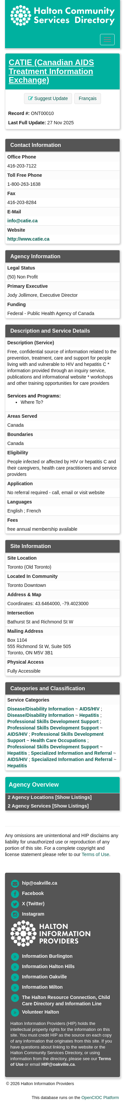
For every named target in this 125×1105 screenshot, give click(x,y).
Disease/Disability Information (40, 709)
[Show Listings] (73, 797)
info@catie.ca (22, 220)
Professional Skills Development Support (53, 721)
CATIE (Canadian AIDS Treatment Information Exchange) (51, 71)
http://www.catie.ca (28, 239)
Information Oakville (44, 976)
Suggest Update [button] (48, 98)
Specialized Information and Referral (71, 753)
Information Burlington (47, 956)
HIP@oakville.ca (58, 1064)
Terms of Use (95, 854)
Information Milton (42, 987)
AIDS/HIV (89, 709)
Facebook (33, 893)
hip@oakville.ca (39, 883)
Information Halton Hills (48, 966)
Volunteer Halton (40, 1012)
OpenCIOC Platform (100, 1097)
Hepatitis (89, 715)
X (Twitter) (33, 903)
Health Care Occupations (58, 740)
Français (88, 98)
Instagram (33, 914)
